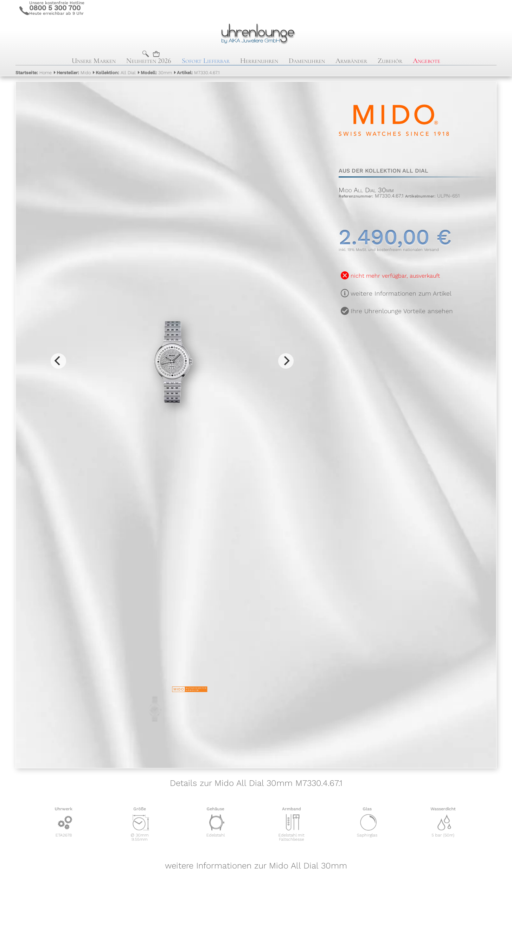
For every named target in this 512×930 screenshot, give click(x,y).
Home (33, 72)
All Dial (116, 72)
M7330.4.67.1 (198, 72)
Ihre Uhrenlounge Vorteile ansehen (402, 311)
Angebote (426, 60)
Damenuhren (307, 60)
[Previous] (58, 361)
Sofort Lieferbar (206, 60)
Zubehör (390, 60)
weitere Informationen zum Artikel (401, 293)
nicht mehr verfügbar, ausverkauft (395, 275)
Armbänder (351, 60)
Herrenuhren (259, 60)
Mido (74, 72)
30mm (156, 72)
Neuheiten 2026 (148, 60)
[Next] (286, 361)
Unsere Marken (94, 60)
